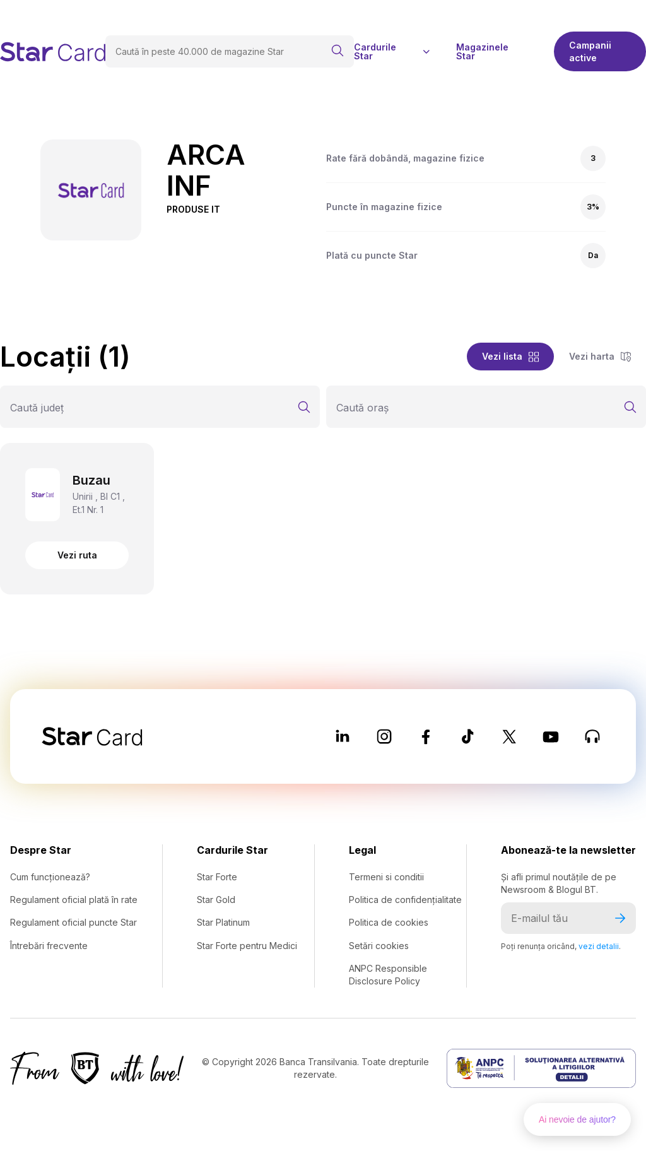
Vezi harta (600, 356)
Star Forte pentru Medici (247, 945)
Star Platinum (223, 922)
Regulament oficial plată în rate (74, 899)
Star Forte (217, 876)
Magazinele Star (482, 52)
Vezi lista (510, 356)
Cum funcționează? (50, 876)
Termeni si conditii (386, 876)
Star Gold (216, 899)
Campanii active (590, 51)
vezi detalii (598, 946)
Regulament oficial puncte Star (73, 922)
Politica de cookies (388, 922)
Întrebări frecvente (49, 945)
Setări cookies (379, 945)
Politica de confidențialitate (405, 899)
